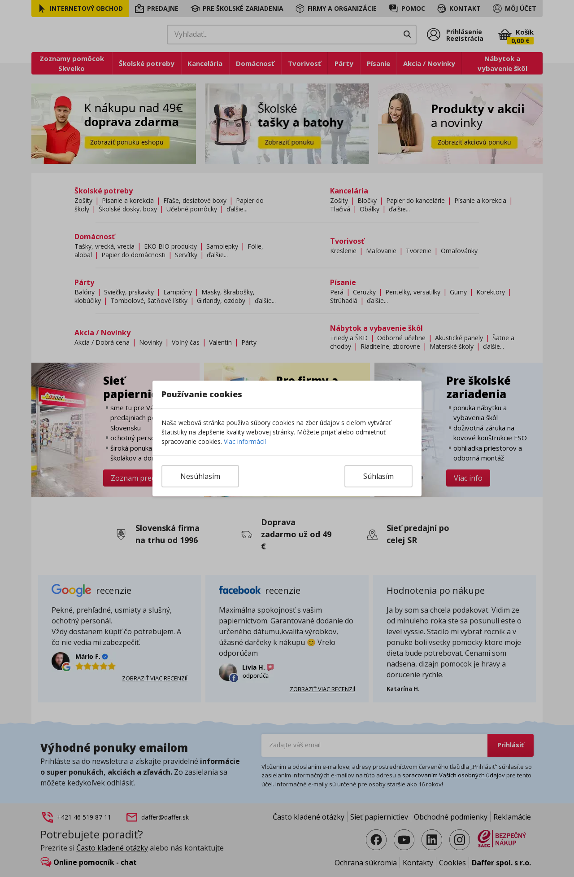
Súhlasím (378, 476)
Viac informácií (245, 441)
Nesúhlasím (200, 476)
